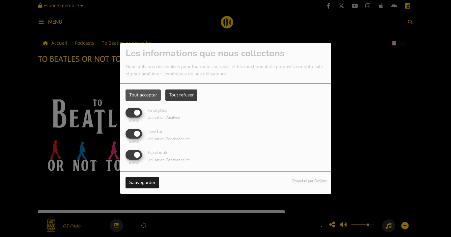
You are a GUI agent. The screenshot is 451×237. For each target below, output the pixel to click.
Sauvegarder (142, 183)
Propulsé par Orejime (309, 181)
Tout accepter (143, 95)
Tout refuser (181, 95)
